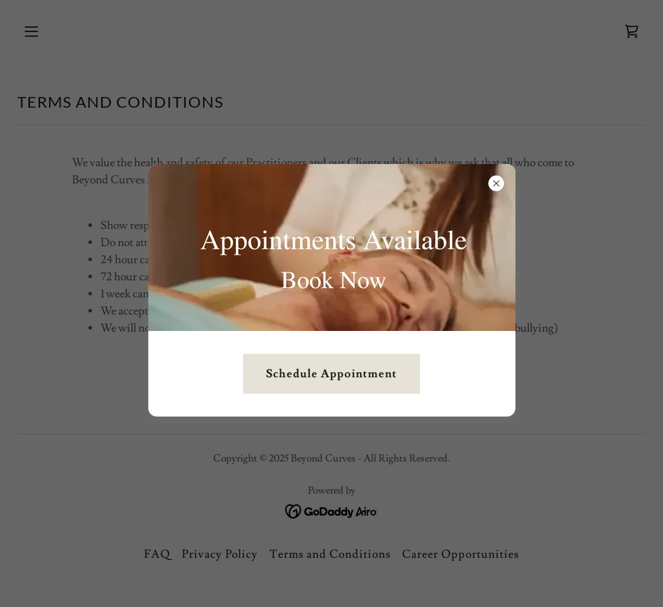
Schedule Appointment (331, 374)
